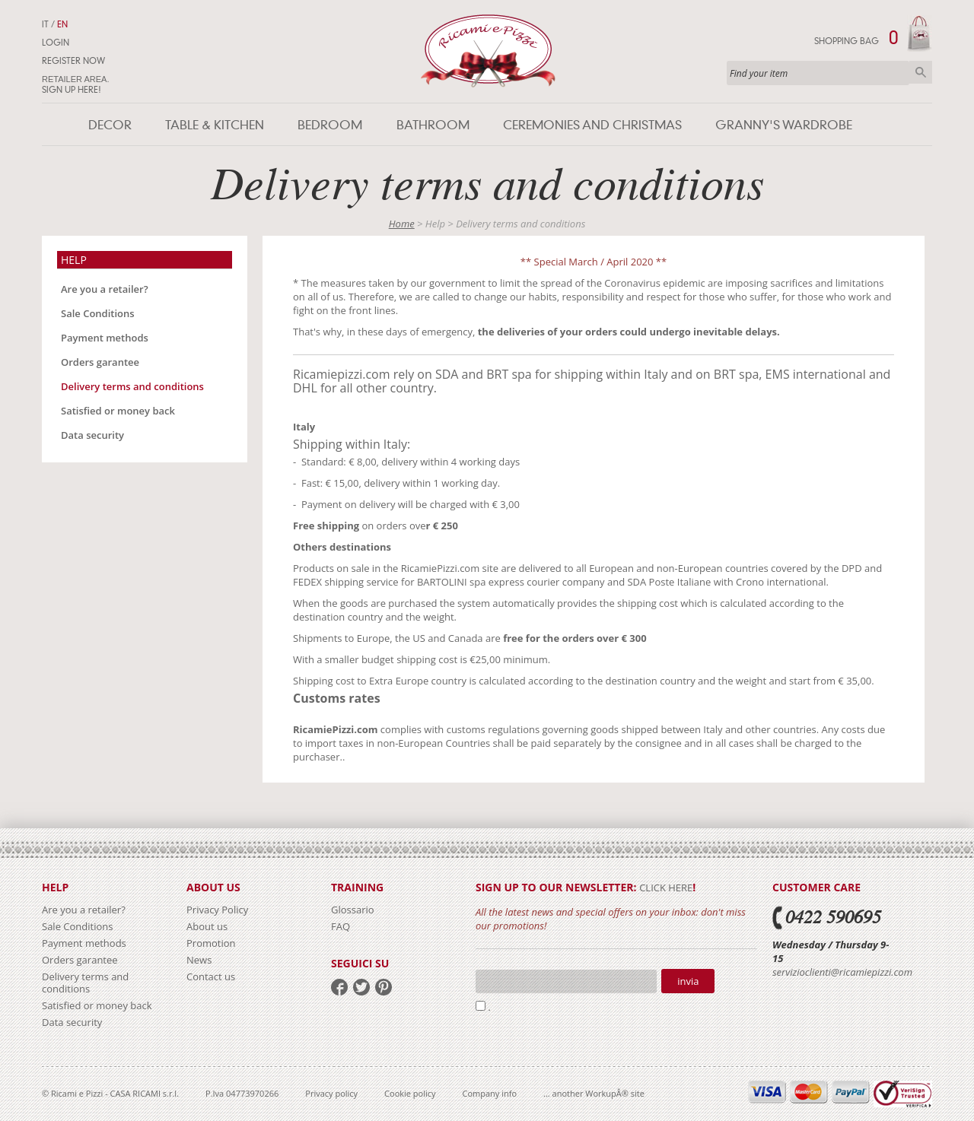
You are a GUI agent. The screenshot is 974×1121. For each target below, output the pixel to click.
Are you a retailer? (104, 289)
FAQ (340, 926)
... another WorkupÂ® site (594, 1093)
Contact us (210, 976)
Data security (92, 435)
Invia (688, 981)
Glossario (352, 909)
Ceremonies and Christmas (592, 125)
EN (62, 24)
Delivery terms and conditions (132, 386)
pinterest (383, 987)
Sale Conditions (98, 313)
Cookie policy (409, 1093)
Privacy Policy (217, 909)
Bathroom (432, 125)
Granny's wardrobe (783, 125)
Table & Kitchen (214, 125)
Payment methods (104, 338)
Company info (490, 1093)
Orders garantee (100, 362)
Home (402, 223)
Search (920, 72)
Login (55, 42)
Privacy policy (331, 1093)
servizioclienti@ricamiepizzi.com (842, 972)
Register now (73, 61)
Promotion (211, 943)
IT (45, 24)
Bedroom (330, 125)
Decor (110, 125)
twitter (361, 987)
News (199, 960)
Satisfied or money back (118, 411)
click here (665, 887)
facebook (339, 987)
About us (207, 926)
